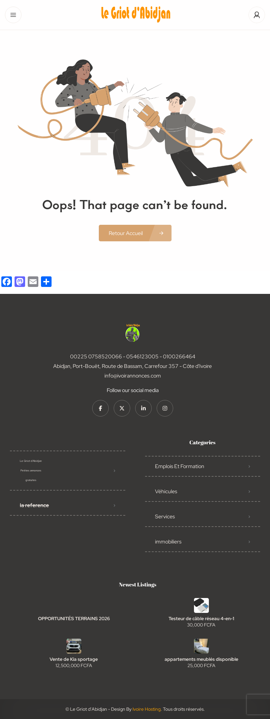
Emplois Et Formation (179, 466)
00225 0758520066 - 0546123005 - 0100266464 (132, 356)
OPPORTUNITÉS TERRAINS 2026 (74, 618)
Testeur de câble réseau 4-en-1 (201, 618)
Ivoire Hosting (147, 709)
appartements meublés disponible (201, 659)
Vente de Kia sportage (74, 659)
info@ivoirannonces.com (132, 375)
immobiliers (168, 541)
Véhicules (166, 491)
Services (165, 516)
